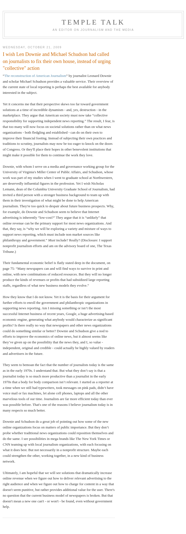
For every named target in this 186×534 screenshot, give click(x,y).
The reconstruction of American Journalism (35, 76)
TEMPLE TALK (93, 22)
